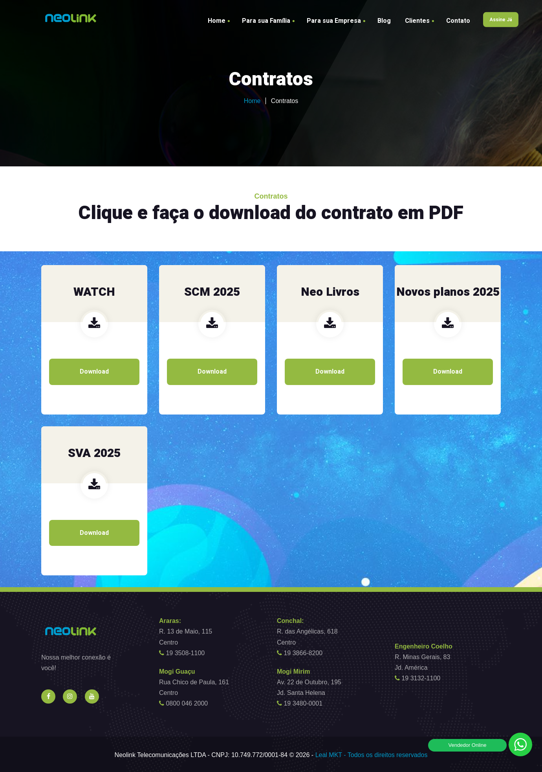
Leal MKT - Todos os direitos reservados (371, 755)
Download (94, 371)
